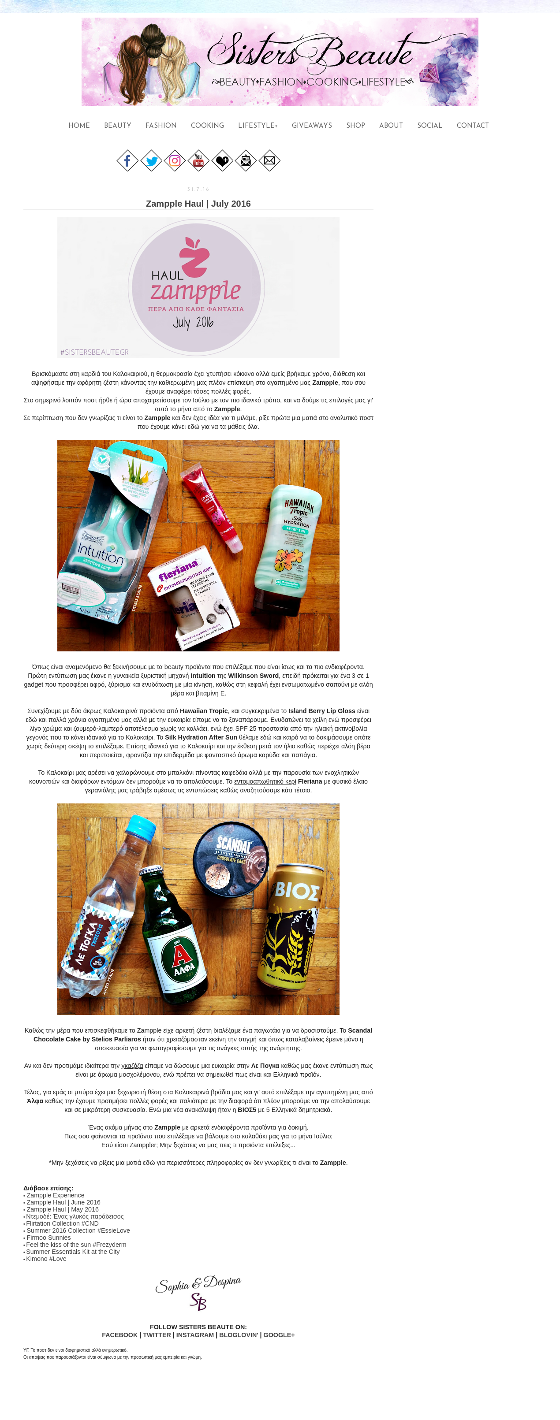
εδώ (193, 426)
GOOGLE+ (279, 1334)
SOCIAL (430, 126)
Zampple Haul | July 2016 (198, 203)
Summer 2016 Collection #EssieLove (78, 1230)
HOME (79, 126)
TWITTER (157, 1334)
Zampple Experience (56, 1195)
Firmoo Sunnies (49, 1237)
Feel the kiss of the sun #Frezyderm (76, 1244)
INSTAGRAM (195, 1334)
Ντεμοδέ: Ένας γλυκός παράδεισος (74, 1216)
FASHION (161, 126)
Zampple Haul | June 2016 (64, 1202)
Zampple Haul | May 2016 (63, 1209)
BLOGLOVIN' (238, 1334)
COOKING (207, 126)
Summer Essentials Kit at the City (72, 1251)
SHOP (355, 126)
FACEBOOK (120, 1334)
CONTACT (473, 126)
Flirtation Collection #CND (62, 1223)
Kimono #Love (46, 1258)
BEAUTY (117, 126)
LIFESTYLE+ (258, 126)
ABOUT (391, 126)
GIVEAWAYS (312, 126)
